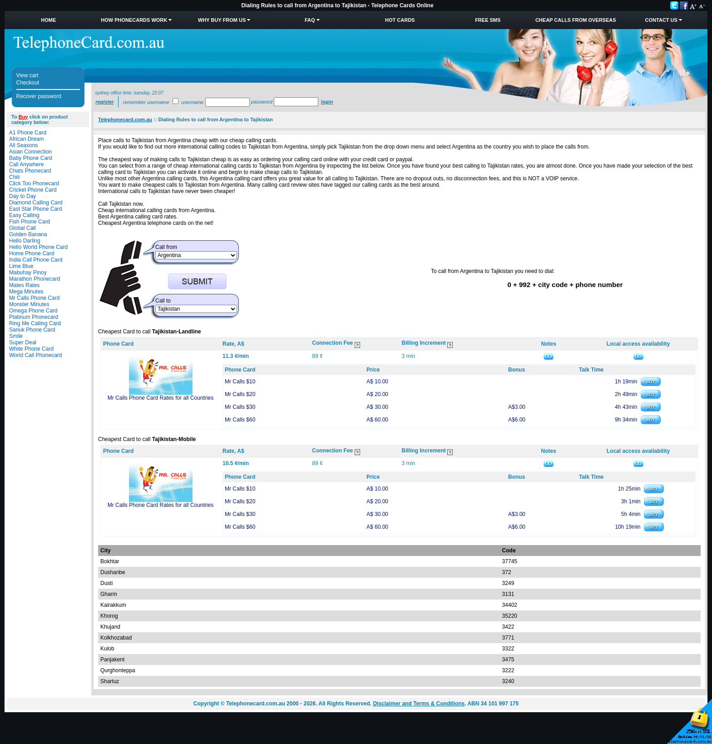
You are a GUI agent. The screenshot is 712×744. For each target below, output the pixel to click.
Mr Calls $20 (240, 394)
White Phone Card (31, 349)
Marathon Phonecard (34, 279)
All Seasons (23, 145)
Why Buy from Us (222, 20)
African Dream (26, 139)
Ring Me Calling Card (35, 323)
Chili (14, 177)
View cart (27, 75)
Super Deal (22, 342)
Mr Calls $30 (240, 407)
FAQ (310, 20)
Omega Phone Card (33, 311)
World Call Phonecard (35, 355)
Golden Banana (28, 234)
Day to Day (22, 196)
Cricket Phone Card (33, 190)
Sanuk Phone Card (32, 330)
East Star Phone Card (35, 209)
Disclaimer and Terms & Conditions (419, 703)
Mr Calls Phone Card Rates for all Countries (160, 398)
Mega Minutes (26, 291)
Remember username (146, 102)
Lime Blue (21, 266)
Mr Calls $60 (240, 420)
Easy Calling (24, 215)
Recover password (38, 96)
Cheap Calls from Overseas (575, 20)
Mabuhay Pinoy (28, 272)
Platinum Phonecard (33, 317)
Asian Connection (30, 152)
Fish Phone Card (29, 221)
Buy (23, 116)
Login (327, 101)
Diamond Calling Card (35, 202)
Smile (16, 336)
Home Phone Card (31, 253)
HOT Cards (400, 20)
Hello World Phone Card (38, 247)
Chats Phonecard (30, 171)
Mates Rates (24, 285)
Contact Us (661, 20)
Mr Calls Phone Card (34, 298)
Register (104, 101)
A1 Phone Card (27, 132)
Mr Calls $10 (240, 381)
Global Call (22, 228)
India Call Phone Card (35, 260)
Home (48, 20)
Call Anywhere (26, 164)
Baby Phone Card (30, 158)
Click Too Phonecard (34, 183)
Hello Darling (24, 241)
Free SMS (487, 20)
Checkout (28, 82)
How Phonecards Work (134, 20)
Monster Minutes (29, 304)
